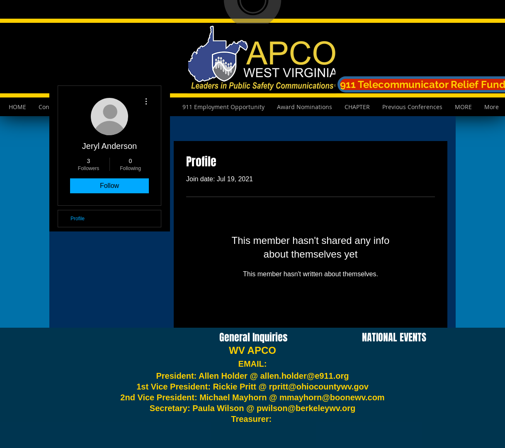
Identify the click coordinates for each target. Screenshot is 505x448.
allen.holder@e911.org (304, 375)
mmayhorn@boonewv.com (332, 397)
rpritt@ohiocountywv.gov (319, 386)
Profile (77, 219)
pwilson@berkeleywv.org (306, 408)
